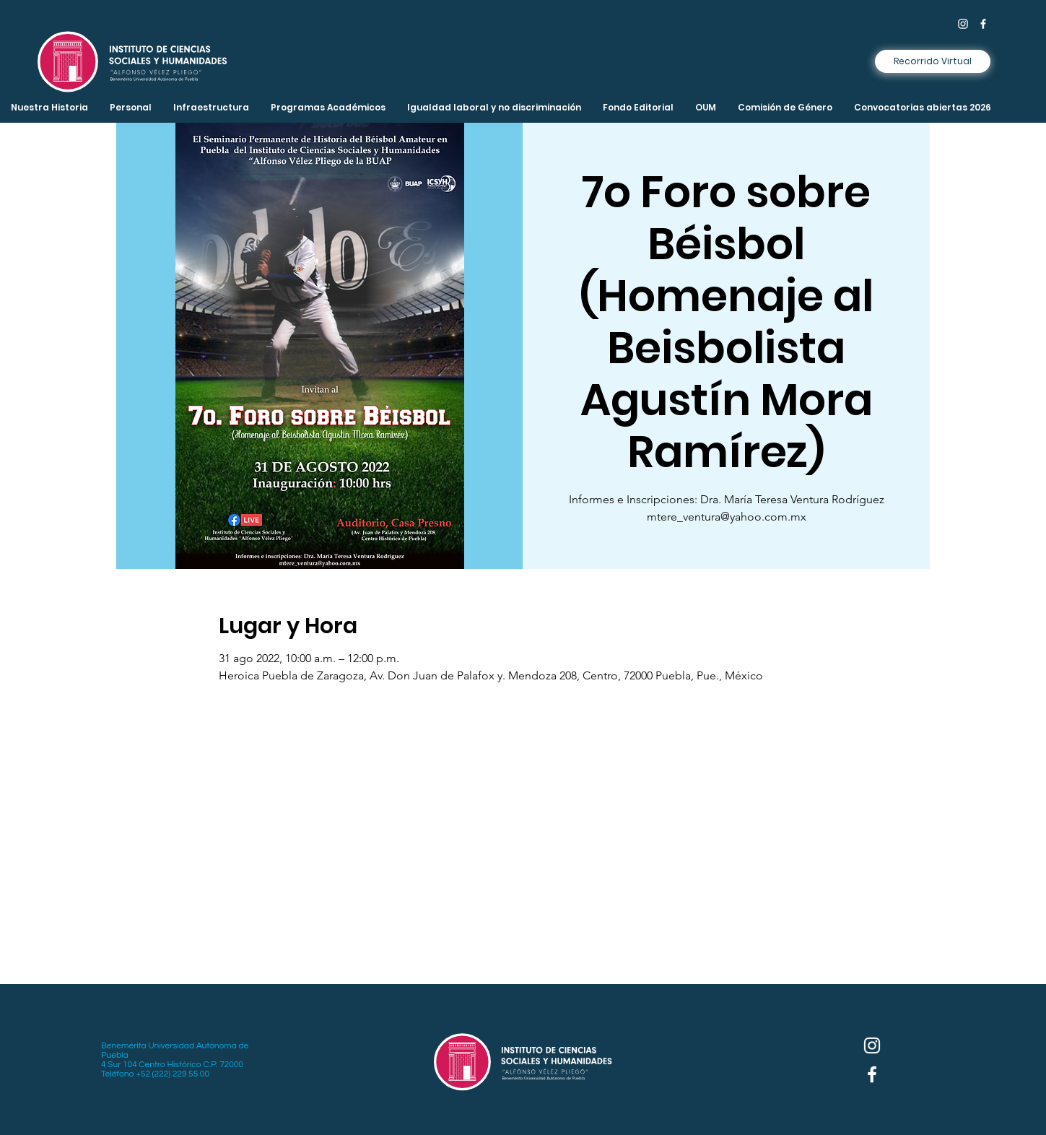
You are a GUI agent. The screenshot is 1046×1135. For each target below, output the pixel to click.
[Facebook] (983, 23)
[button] (211, 107)
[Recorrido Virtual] (932, 62)
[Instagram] (962, 23)
